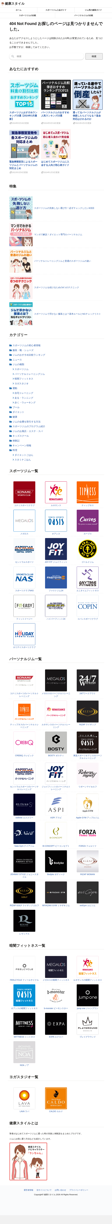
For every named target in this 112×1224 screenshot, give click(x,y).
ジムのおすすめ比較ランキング (29, 355)
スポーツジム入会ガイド (56, 10)
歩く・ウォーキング (25, 402)
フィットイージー (24, 619)
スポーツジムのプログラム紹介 (29, 426)
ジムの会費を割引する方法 (27, 421)
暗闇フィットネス (24, 378)
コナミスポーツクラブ (24, 505)
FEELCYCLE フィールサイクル (24, 980)
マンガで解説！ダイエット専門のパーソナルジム (58, 234)
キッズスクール (21, 436)
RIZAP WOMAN (87, 874)
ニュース (17, 359)
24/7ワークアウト (87, 693)
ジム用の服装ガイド (93, 10)
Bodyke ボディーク (56, 874)
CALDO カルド (56, 1111)
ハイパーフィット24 (56, 619)
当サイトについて (44, 1190)
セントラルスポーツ (24, 562)
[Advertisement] (56, 1219)
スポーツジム (22, 369)
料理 (15, 450)
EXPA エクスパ (56, 1037)
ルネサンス (56, 505)
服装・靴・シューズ (23, 350)
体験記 (16, 440)
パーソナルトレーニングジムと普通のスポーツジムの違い (62, 261)
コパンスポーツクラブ (87, 619)
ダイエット (18, 412)
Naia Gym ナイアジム (24, 846)
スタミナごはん (23, 459)
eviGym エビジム (87, 905)
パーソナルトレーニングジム (30, 374)
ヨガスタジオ (22, 383)
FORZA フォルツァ (87, 846)
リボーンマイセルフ (87, 786)
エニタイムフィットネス (87, 590)
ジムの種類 (18, 364)
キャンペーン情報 (22, 445)
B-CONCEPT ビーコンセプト (56, 846)
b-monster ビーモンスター (56, 1008)
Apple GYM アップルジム (87, 817)
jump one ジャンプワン (87, 1008)
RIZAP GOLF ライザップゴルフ (24, 905)
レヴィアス (24, 934)
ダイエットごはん (24, 455)
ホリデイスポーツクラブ (24, 647)
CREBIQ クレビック (24, 755)
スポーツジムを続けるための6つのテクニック (56, 287)
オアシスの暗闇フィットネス (24, 1008)
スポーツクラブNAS (24, 590)
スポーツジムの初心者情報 (27, 345)
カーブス (88, 534)
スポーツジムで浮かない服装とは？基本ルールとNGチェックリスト (67, 314)
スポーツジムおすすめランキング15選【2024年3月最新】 (23, 115)
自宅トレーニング (24, 393)
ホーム (18, 10)
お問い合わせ (60, 1190)
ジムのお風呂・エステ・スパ (28, 431)
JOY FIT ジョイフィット (56, 562)
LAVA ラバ (24, 1111)
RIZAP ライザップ (87, 724)
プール (16, 407)
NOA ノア (24, 1065)
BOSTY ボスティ (56, 755)
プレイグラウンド (87, 1037)
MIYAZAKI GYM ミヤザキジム (56, 905)
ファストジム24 (56, 590)
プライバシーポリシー (78, 1190)
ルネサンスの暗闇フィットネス (87, 980)
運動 (15, 388)
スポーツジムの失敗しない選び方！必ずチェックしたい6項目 (64, 208)
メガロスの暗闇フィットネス (56, 980)
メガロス (24, 534)
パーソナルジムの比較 (83, 15)
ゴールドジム (88, 562)
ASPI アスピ (56, 817)
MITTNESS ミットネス (24, 1037)
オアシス (56, 534)
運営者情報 (28, 1190)
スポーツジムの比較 (27, 15)
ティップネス (88, 505)
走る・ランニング (24, 398)
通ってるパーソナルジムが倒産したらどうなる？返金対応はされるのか (87, 115)
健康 (15, 417)
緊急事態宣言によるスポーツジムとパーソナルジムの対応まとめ (23, 165)
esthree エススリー (24, 817)
